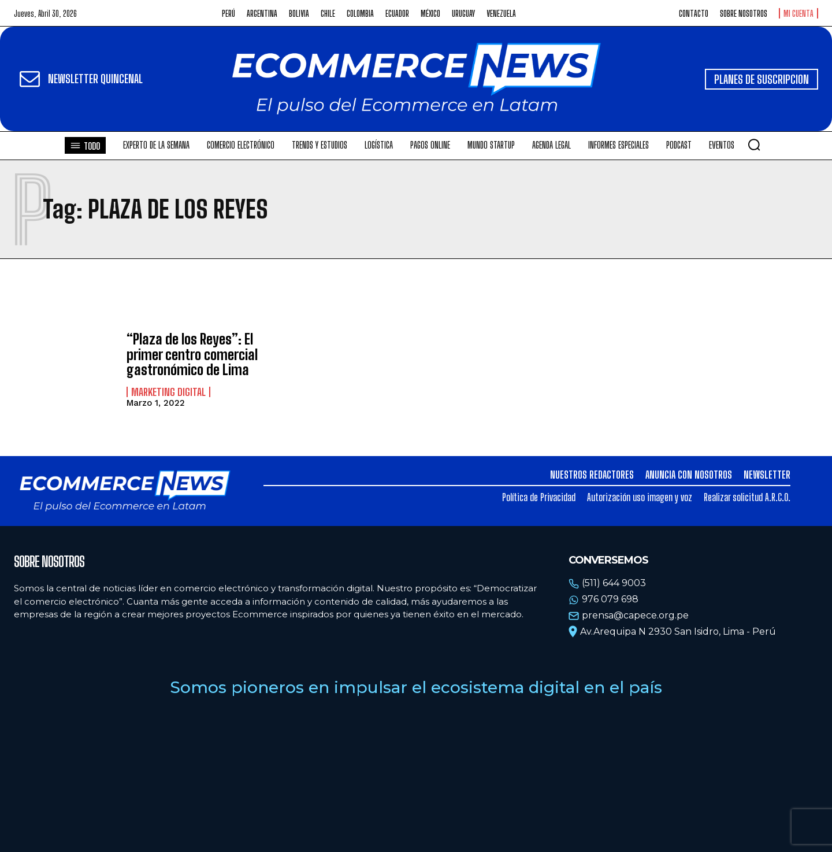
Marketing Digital (168, 392)
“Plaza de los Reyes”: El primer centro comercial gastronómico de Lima (192, 354)
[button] (754, 144)
